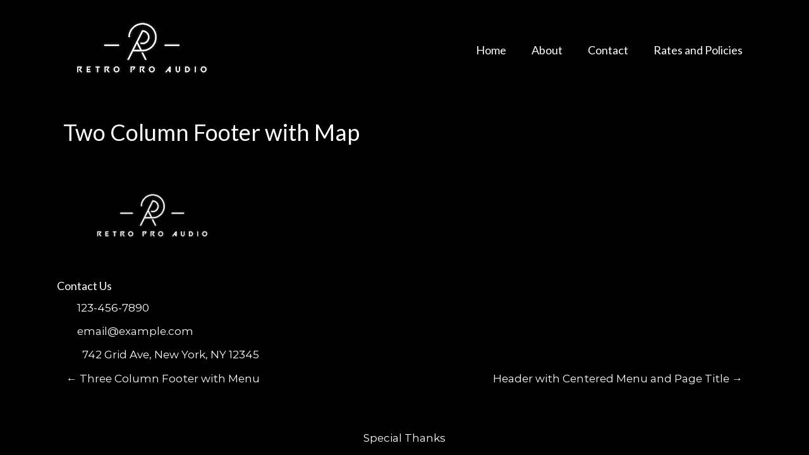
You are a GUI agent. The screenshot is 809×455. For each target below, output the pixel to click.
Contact (608, 50)
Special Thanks (404, 438)
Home (491, 50)
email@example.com (135, 331)
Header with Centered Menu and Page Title (618, 378)
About (547, 50)
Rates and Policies (698, 50)
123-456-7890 (113, 307)
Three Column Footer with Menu (163, 378)
